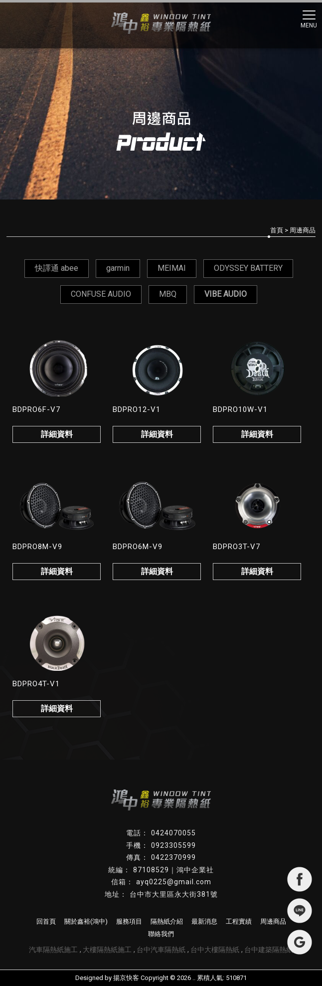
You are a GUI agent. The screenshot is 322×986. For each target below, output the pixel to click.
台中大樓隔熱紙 (214, 950)
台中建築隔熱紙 (268, 950)
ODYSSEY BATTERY (248, 268)
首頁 (276, 230)
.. (193, 978)
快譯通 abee (56, 268)
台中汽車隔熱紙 (161, 950)
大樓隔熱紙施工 (107, 950)
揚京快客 (126, 978)
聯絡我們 (161, 934)
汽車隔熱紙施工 (53, 950)
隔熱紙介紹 (167, 921)
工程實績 (239, 921)
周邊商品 (273, 921)
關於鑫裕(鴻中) (86, 921)
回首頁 (46, 921)
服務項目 (129, 921)
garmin (118, 268)
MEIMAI (172, 268)
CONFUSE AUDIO (101, 294)
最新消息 (204, 921)
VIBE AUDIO (225, 294)
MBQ (167, 294)
